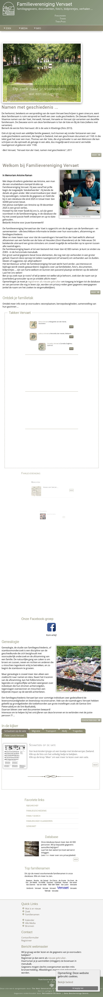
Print (95, 38)
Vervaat (48, 884)
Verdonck (40, 884)
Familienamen (60, 15)
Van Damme (40, 882)
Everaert (50, 881)
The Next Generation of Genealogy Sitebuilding (54, 988)
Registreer (26, 940)
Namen (73, 98)
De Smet (62, 880)
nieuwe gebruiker (57, 957)
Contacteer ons (89, 720)
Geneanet (40, 820)
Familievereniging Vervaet (44, 4)
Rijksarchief (41, 809)
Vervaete (63, 884)
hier (49, 852)
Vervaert (52, 884)
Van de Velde (46, 882)
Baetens (39, 880)
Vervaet (58, 884)
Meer (94, 155)
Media (24, 28)
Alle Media (30, 923)
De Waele (42, 881)
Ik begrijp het (78, 988)
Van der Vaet (53, 882)
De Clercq (53, 880)
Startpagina (12, 35)
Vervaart (44, 884)
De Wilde (46, 881)
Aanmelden (43, 35)
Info (38, 28)
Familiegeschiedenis (43, 812)
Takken (63, 18)
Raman (59, 881)
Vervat (49, 885)
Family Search (41, 814)
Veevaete (63, 882)
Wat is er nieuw (33, 908)
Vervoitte (53, 885)
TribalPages (61, 21)
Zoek (8, 28)
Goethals (55, 881)
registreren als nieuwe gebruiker (44, 281)
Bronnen (29, 926)
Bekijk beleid (65, 982)
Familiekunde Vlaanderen (45, 817)
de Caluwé (47, 880)
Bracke (43, 880)
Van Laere (59, 882)
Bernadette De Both (51, 993)
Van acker (63, 881)
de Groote (57, 880)
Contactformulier (30, 937)
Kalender (29, 920)
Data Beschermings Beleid (76, 993)
